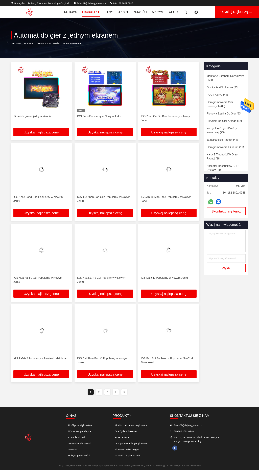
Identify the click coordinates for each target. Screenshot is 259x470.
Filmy (109, 12)
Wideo (173, 12)
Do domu (70, 12)
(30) (223, 167)
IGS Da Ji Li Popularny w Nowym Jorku (164, 277)
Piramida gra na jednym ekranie (32, 116)
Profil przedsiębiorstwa (87, 425)
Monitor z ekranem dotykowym (145, 425)
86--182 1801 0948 (121, 3)
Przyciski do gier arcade (141, 455)
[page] (116, 392)
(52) (224, 121)
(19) (225, 147)
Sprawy (158, 12)
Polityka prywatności (86, 455)
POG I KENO (136, 437)
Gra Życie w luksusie (140, 431)
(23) (222, 87)
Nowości (140, 12)
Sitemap (80, 449)
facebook (196, 448)
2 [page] (99, 392)
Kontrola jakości (84, 437)
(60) (224, 113)
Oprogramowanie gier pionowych (146, 443)
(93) (222, 130)
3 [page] (107, 392)
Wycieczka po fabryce (87, 431)
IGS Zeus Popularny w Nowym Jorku (99, 116)
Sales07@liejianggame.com (89, 3)
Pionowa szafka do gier (141, 449)
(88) (220, 104)
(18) (222, 156)
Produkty (91, 12)
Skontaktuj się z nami (87, 443)
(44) (217, 94)
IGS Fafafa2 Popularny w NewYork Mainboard (40, 358)
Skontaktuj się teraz (226, 211)
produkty (28, 43)
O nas (123, 12)
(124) (225, 78)
